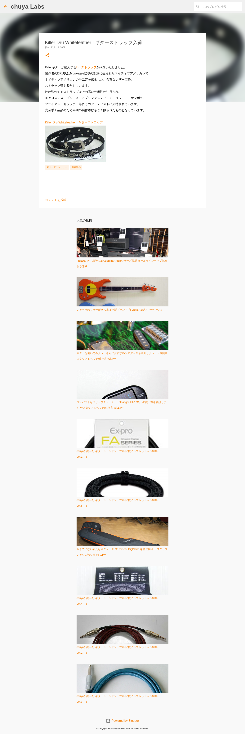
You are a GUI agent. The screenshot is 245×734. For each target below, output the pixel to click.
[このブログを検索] (222, 6)
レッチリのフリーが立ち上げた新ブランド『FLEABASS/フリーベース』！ (121, 309)
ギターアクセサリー (57, 167)
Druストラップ (86, 67)
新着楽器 (76, 167)
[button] (47, 55)
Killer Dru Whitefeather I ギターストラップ (74, 122)
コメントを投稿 (55, 200)
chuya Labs (27, 6)
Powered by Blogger (122, 720)
